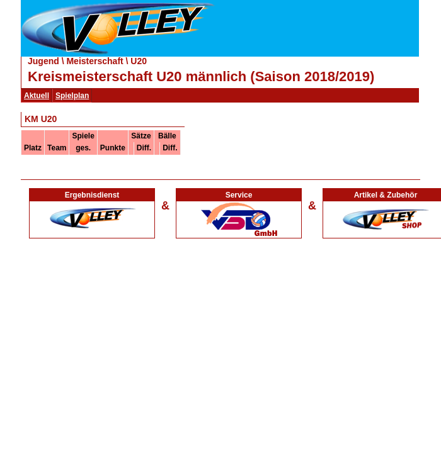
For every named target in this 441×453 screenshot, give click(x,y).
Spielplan (72, 95)
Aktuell (36, 95)
